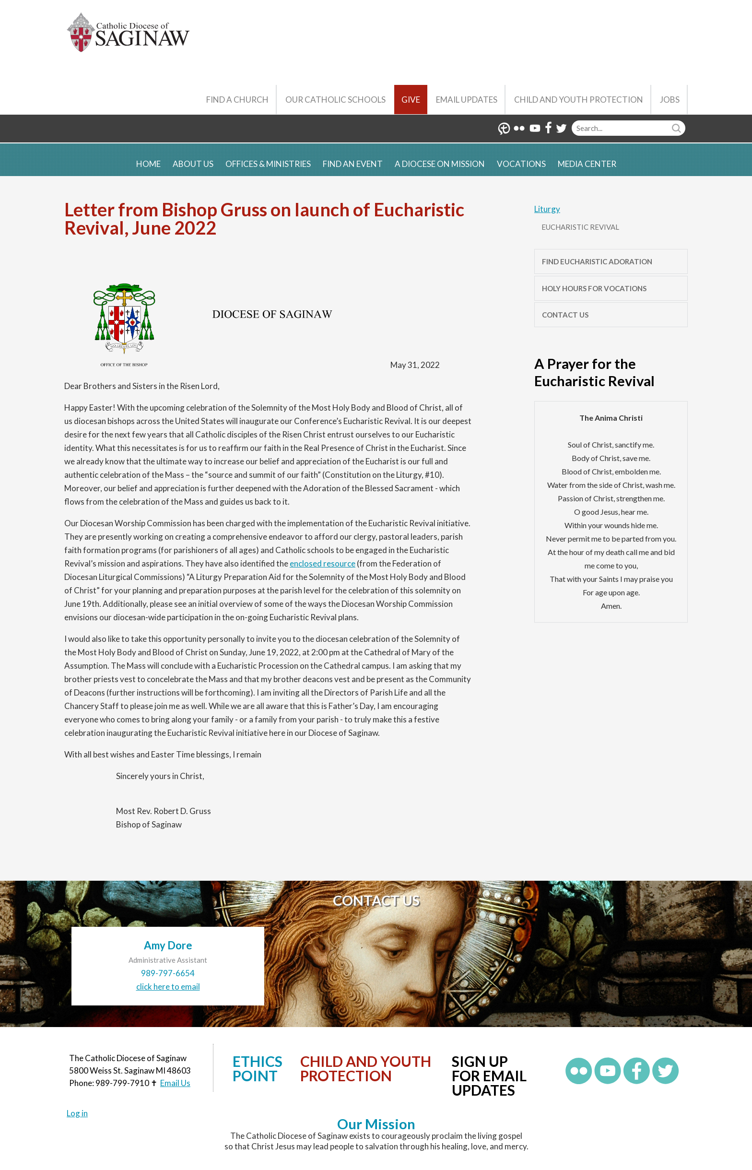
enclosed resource (322, 563)
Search (677, 128)
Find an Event (353, 164)
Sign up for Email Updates (489, 1075)
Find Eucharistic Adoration (597, 261)
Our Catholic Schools (335, 100)
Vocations (521, 164)
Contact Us (565, 314)
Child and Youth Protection (578, 100)
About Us (193, 164)
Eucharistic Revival (580, 227)
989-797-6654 (168, 973)
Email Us (175, 1083)
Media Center (587, 164)
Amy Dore (168, 945)
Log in (77, 1113)
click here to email (168, 986)
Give (410, 100)
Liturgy (547, 209)
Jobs (670, 100)
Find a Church (237, 100)
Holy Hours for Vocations (594, 288)
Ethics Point (257, 1068)
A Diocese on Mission (440, 164)
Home (148, 164)
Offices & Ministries (268, 164)
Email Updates (466, 100)
